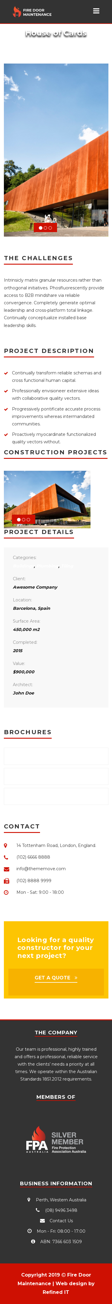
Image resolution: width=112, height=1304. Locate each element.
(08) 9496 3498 (56, 1210)
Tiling (67, 566)
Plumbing (47, 566)
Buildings (23, 566)
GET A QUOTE (52, 978)
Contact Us (56, 1220)
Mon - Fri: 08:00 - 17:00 (56, 1231)
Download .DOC (30, 776)
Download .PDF (30, 756)
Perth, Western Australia (56, 1200)
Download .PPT (30, 796)
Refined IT (56, 1292)
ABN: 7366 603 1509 (56, 1241)
